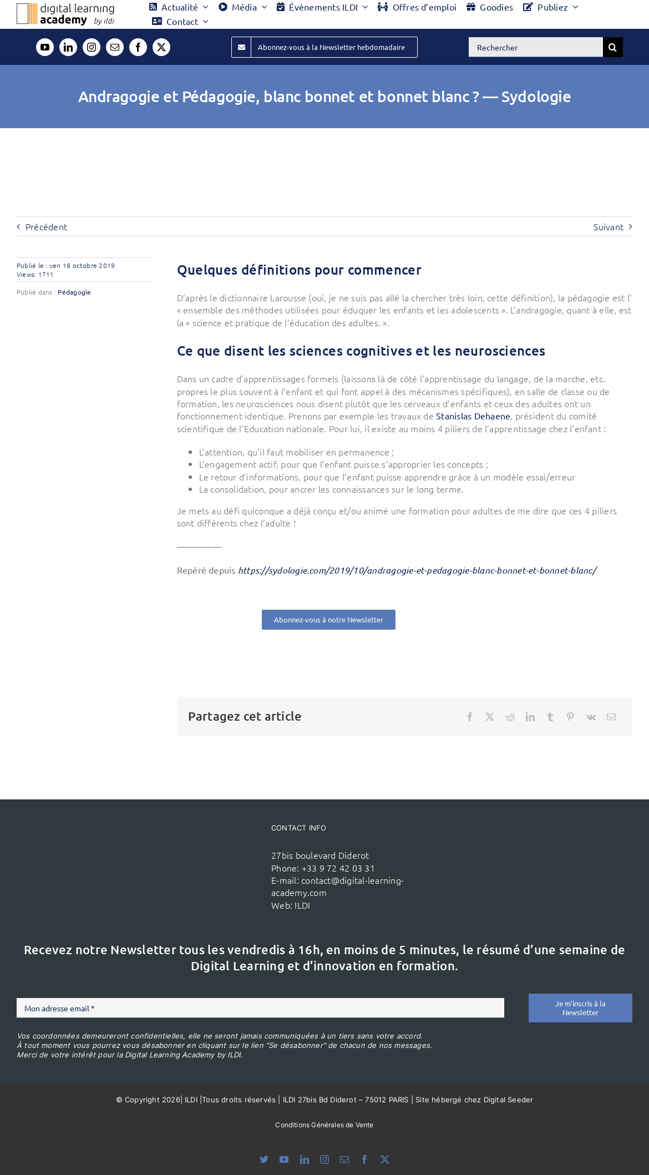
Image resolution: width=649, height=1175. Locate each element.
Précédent (46, 226)
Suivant (608, 226)
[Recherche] (613, 47)
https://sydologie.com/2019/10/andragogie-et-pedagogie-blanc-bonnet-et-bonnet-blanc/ (417, 570)
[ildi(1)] (217, 853)
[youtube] (45, 47)
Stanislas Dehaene (473, 415)
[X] (490, 717)
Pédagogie (74, 291)
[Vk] (591, 717)
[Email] (611, 717)
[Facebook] (470, 717)
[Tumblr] (550, 717)
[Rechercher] (536, 47)
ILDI (302, 905)
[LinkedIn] (530, 717)
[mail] (115, 47)
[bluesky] (264, 1159)
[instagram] (91, 47)
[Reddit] (510, 717)
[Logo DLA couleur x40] (65, 8)
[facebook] (138, 47)
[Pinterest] (570, 717)
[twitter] (161, 47)
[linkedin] (68, 47)
